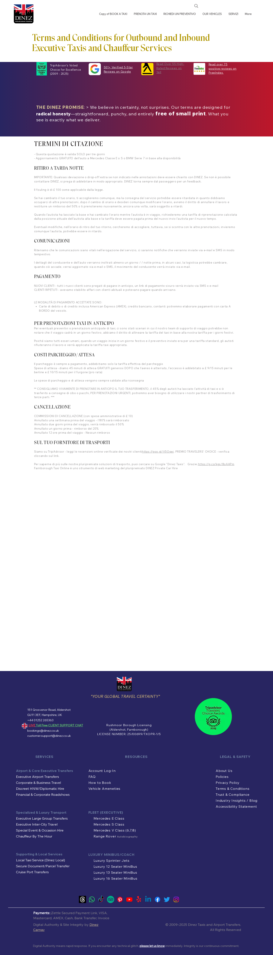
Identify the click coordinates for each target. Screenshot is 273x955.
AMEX (58, 918)
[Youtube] (129, 899)
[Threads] (82, 899)
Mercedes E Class (109, 818)
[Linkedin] (148, 899)
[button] (233, 14)
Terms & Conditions (232, 788)
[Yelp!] (138, 899)
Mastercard (42, 918)
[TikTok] (101, 899)
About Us (224, 771)
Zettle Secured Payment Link (74, 913)
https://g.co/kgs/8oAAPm (216, 464)
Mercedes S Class (109, 824)
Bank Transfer (85, 918)
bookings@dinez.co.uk (43, 731)
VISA (103, 913)
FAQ (92, 776)
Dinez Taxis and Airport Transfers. (214, 924)
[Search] (196, 5)
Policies (222, 776)
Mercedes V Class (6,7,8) (115, 830)
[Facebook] (157, 899)
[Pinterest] (120, 899)
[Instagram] (176, 899)
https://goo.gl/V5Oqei (158, 451)
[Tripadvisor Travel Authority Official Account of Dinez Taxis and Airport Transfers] (110, 899)
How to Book (99, 782)
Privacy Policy (228, 782)
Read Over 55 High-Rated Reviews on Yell (170, 68)
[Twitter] (166, 899)
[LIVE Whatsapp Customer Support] (91, 899)
